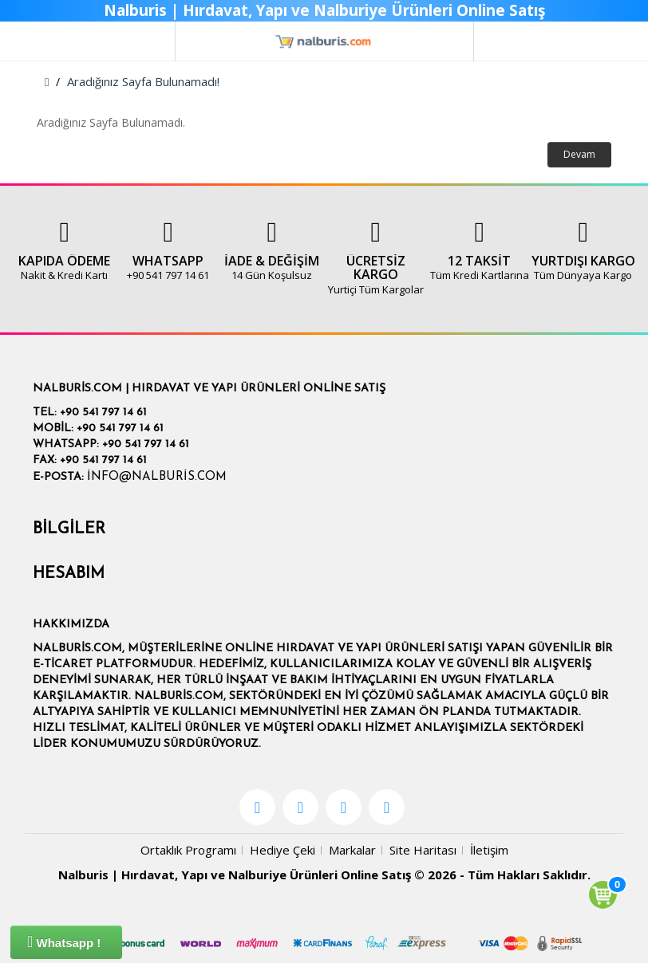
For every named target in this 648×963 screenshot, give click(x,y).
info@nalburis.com (157, 477)
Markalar (352, 850)
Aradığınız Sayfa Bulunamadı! (143, 81)
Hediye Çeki (282, 850)
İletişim (489, 850)
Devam (579, 154)
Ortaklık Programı (188, 850)
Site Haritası (422, 850)
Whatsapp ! (64, 941)
